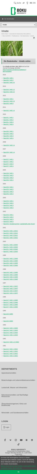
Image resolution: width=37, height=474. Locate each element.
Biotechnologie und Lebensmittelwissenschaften (18, 380)
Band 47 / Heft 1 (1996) (10, 300)
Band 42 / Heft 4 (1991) (10, 356)
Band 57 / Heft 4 (8, 166)
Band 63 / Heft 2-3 (9, 101)
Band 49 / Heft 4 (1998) (10, 279)
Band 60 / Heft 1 (8, 131)
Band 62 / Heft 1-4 (9, 110)
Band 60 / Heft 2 (8, 133)
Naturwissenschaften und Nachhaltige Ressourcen (14, 395)
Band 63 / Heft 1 (8, 99)
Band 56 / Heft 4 (8, 180)
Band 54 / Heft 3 (8, 205)
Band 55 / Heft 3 (8, 191)
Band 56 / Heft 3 (8, 178)
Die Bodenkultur (9, 19)
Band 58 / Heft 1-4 (9, 152)
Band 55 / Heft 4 (8, 194)
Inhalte (32, 36)
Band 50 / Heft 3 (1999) (10, 263)
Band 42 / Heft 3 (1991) (10, 353)
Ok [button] (18, 472)
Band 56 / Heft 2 (8, 175)
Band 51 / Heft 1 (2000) (10, 245)
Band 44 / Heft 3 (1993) (10, 332)
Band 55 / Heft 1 (8, 187)
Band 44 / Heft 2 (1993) (10, 330)
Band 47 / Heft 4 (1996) (10, 307)
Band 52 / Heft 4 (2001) (10, 238)
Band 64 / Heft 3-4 (9, 92)
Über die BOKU (6, 36)
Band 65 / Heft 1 (8, 78)
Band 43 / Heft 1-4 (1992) (11, 342)
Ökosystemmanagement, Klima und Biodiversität (13, 404)
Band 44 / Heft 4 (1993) (10, 335)
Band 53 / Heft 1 (8, 215)
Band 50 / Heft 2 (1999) (10, 261)
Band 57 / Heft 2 (8, 161)
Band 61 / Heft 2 (8, 120)
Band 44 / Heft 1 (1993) (10, 328)
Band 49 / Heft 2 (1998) (10, 275)
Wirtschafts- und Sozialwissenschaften (14, 413)
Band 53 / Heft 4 (8, 221)
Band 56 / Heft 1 (8, 173)
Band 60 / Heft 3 (8, 136)
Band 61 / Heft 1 (8, 117)
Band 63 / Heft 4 (8, 103)
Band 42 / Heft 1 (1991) (10, 349)
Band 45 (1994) (8, 321)
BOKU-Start (4, 34)
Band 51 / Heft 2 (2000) (10, 247)
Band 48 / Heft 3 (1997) (10, 291)
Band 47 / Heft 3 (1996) (10, 304)
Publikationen (15, 36)
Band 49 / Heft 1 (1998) (10, 272)
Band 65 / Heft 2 (8, 80)
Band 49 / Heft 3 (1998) (10, 277)
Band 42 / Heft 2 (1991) (10, 351)
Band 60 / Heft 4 (8, 138)
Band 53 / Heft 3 (8, 219)
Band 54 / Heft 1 (8, 201)
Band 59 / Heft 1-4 (9, 145)
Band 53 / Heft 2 (8, 217)
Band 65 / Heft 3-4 (9, 82)
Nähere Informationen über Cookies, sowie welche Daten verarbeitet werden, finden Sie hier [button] (18, 467)
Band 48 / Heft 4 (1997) (10, 293)
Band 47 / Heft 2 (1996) (10, 302)
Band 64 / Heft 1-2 (9, 89)
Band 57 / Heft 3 (8, 164)
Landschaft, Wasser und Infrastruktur (14, 387)
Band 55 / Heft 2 (8, 189)
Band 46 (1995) (8, 314)
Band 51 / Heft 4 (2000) (10, 251)
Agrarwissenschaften (8, 373)
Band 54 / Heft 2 (8, 203)
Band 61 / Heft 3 (8, 122)
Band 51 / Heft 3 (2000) (10, 249)
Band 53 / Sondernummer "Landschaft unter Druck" (19, 224)
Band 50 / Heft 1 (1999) (10, 258)
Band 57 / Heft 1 (8, 159)
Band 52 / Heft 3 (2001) (10, 235)
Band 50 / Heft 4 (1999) (10, 265)
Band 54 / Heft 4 (8, 208)
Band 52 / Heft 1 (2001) (10, 231)
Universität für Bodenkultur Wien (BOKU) (20, 34)
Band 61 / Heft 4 (8, 124)
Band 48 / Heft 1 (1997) (10, 286)
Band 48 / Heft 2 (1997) (10, 288)
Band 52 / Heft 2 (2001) (10, 233)
